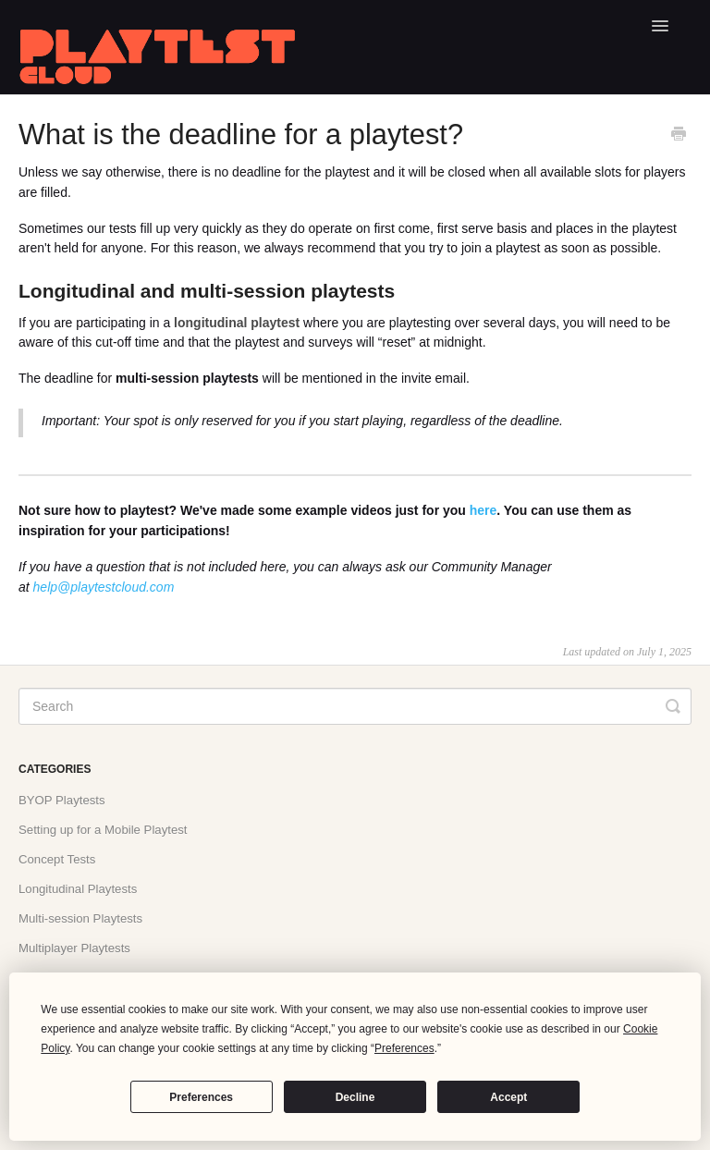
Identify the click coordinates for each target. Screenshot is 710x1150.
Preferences (201, 1097)
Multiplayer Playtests (74, 948)
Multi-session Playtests (80, 918)
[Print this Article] (678, 136)
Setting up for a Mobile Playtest (103, 830)
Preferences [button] (404, 1048)
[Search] (355, 706)
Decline (355, 1097)
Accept (508, 1097)
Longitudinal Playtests (77, 889)
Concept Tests (56, 859)
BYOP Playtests (61, 800)
